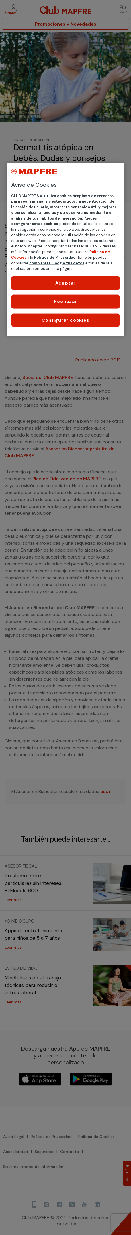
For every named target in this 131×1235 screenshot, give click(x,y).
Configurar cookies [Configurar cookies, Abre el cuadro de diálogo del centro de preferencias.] (65, 320)
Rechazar (65, 301)
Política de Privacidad (55, 257)
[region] (65, 249)
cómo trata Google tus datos (56, 262)
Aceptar (65, 283)
